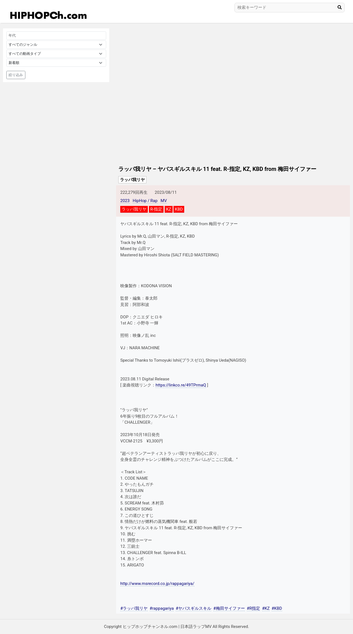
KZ (168, 209)
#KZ (266, 608)
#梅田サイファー (229, 608)
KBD (179, 209)
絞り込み (16, 75)
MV (164, 200)
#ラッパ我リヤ (134, 608)
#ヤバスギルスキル (193, 608)
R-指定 (156, 209)
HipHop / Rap (145, 200)
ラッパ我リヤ (132, 179)
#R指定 (253, 608)
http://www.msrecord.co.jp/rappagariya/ (157, 583)
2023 (125, 200)
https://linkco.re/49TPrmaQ (181, 385)
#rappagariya (162, 608)
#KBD (277, 608)
